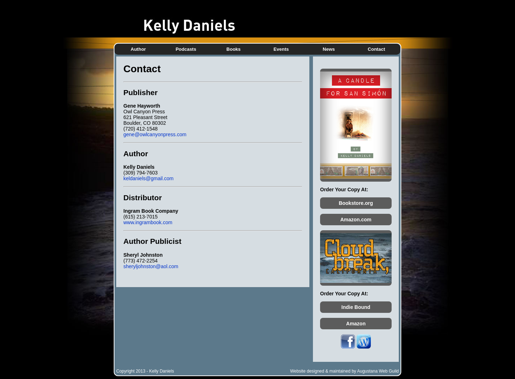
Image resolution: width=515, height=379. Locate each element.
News (329, 49)
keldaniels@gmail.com (148, 178)
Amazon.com (355, 219)
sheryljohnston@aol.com (150, 266)
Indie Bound (356, 307)
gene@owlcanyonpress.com (154, 134)
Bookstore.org (356, 203)
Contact (376, 49)
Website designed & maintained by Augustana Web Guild (344, 371)
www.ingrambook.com (147, 222)
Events (281, 49)
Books (233, 49)
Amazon (356, 323)
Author (138, 49)
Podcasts (186, 49)
